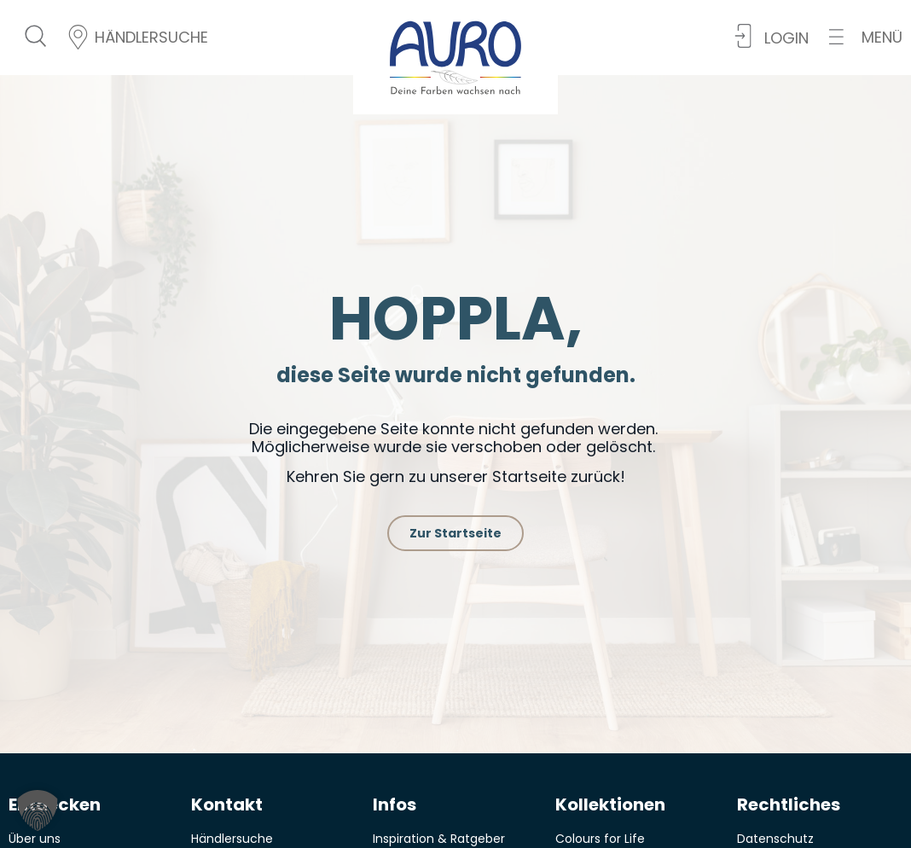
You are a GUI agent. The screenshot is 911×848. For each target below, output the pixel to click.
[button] (865, 37)
